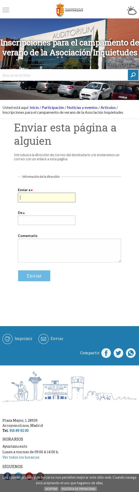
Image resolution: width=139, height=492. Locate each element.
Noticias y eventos (82, 107)
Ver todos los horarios (20, 457)
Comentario (27, 236)
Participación (53, 107)
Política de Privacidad (78, 489)
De (20, 212)
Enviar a (24, 190)
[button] (5, 10)
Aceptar (51, 489)
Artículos (108, 107)
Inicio (34, 107)
